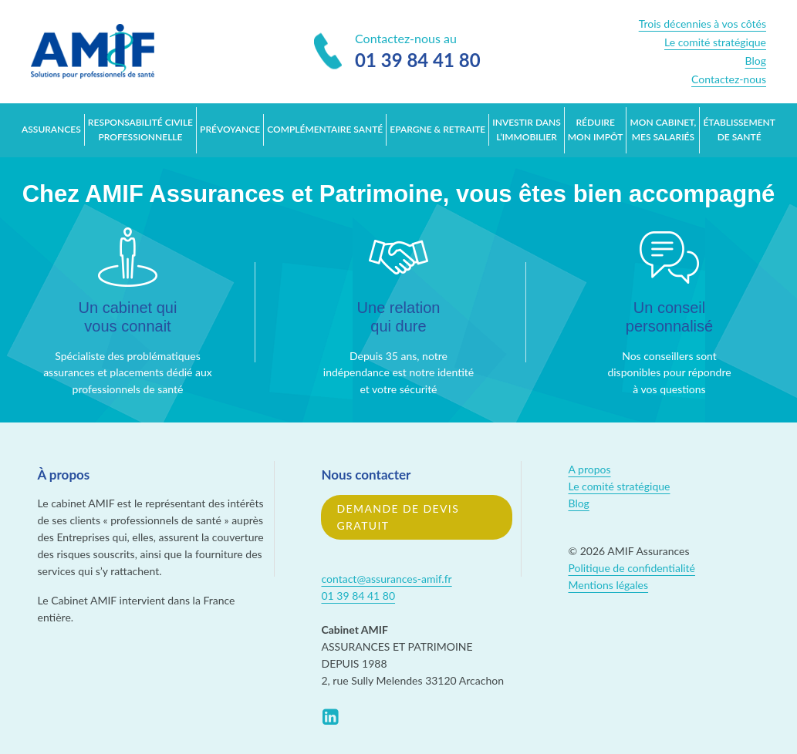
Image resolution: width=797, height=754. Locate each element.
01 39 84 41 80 (358, 595)
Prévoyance (230, 129)
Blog (755, 60)
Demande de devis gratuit (397, 517)
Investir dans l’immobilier (526, 129)
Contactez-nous (728, 79)
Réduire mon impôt (595, 129)
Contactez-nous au (397, 52)
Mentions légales (608, 584)
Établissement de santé (739, 129)
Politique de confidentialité (631, 567)
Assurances (51, 129)
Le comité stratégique (715, 42)
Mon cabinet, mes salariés (663, 129)
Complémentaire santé (325, 129)
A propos (589, 469)
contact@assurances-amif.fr (386, 578)
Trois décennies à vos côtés (702, 23)
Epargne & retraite (437, 129)
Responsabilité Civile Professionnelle (140, 129)
